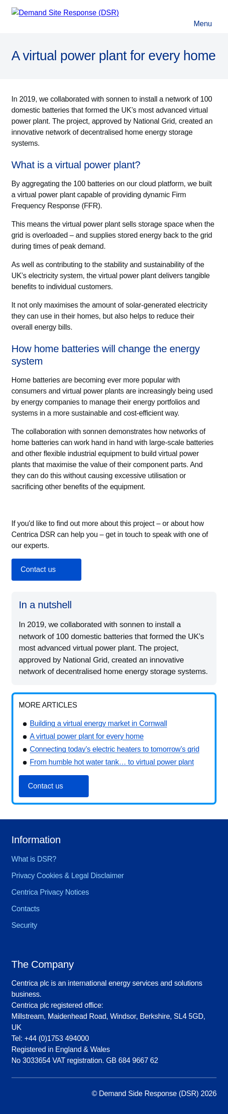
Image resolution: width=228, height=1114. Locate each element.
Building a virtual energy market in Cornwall (98, 723)
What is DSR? (34, 859)
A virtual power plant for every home (87, 736)
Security (24, 925)
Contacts (25, 909)
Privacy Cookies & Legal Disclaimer (67, 876)
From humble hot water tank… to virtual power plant (112, 762)
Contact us (38, 569)
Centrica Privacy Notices (50, 892)
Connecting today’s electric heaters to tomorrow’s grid (115, 749)
